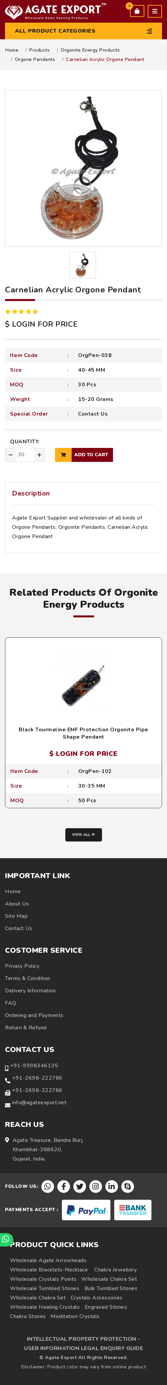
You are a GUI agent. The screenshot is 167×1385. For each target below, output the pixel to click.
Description (31, 493)
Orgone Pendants (35, 59)
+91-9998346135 (34, 1065)
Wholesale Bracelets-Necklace (49, 1269)
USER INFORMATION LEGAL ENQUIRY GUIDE (83, 1348)
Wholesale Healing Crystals (45, 1307)
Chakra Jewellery (115, 1269)
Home (11, 50)
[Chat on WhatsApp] (6, 1239)
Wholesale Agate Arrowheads (48, 1260)
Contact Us (93, 414)
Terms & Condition (27, 978)
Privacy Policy (22, 966)
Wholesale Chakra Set (109, 1279)
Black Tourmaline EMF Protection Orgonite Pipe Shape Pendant (83, 733)
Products (39, 50)
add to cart (81, 455)
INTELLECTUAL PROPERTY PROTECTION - (83, 1339)
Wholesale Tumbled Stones (44, 1288)
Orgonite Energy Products (90, 50)
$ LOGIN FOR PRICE (41, 324)
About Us (17, 903)
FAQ (10, 1003)
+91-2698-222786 (37, 1078)
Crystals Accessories (97, 1297)
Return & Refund (26, 1027)
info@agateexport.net (39, 1102)
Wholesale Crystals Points (43, 1279)
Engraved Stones (106, 1307)
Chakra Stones (28, 1316)
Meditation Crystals (75, 1316)
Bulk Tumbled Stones (111, 1288)
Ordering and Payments (34, 1015)
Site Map (16, 916)
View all (83, 834)
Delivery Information (30, 990)
